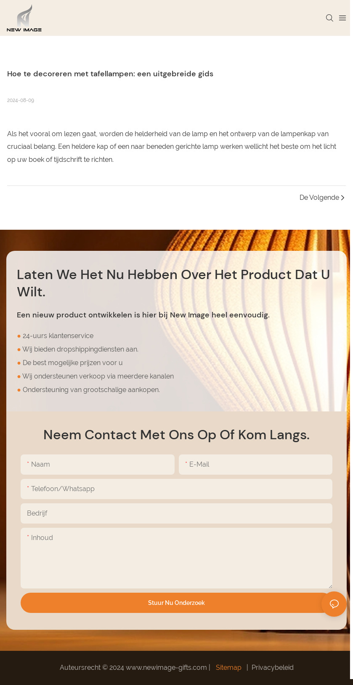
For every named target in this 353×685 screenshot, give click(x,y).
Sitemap (228, 668)
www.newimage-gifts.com (167, 668)
